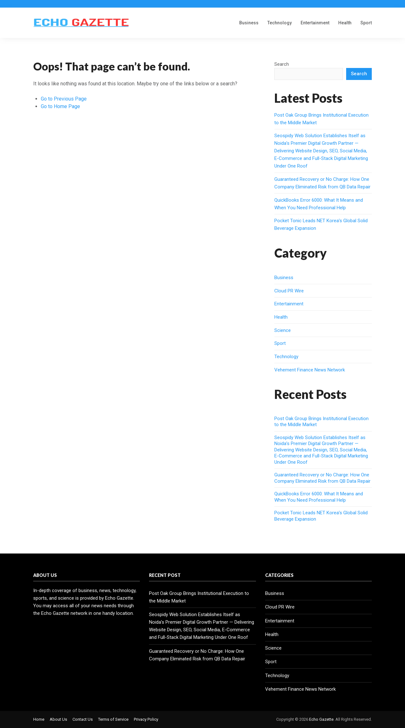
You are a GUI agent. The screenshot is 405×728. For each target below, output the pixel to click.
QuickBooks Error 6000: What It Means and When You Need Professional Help (318, 497)
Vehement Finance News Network (309, 370)
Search (281, 64)
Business (249, 22)
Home (38, 719)
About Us (58, 719)
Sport (366, 22)
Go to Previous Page (64, 99)
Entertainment (315, 22)
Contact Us (82, 719)
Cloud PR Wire (289, 291)
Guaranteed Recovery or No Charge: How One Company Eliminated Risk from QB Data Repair (322, 478)
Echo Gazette (321, 719)
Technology (279, 22)
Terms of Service (113, 719)
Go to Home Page (60, 106)
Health (345, 22)
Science (282, 330)
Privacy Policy (146, 719)
